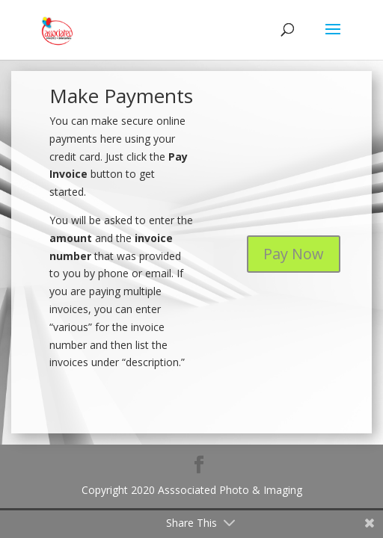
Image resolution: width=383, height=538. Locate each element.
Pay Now (293, 254)
